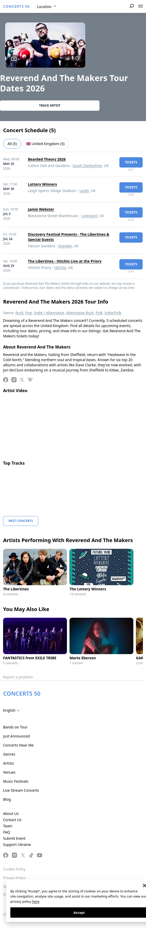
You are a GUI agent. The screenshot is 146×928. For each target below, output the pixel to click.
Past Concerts (21, 521)
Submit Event (14, 838)
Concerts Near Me (18, 745)
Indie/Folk (112, 312)
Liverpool (89, 215)
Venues (9, 772)
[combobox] (46, 7)
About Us (11, 813)
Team (7, 825)
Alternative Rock (80, 312)
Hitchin (60, 267)
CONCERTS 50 (16, 6)
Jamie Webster (41, 209)
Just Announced (16, 736)
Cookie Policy (14, 869)
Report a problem (18, 677)
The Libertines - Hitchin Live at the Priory (65, 261)
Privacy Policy (14, 877)
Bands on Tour (15, 727)
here (35, 901)
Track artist (49, 105)
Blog (7, 799)
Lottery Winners (42, 184)
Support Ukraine (17, 844)
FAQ (6, 832)
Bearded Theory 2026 (47, 159)
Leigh (84, 190)
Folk (99, 312)
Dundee (65, 245)
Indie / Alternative (49, 312)
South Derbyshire (87, 165)
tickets (131, 162)
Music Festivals (15, 781)
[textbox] (12, 710)
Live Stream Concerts (21, 790)
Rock (20, 312)
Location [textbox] (44, 6)
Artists (8, 763)
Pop (28, 312)
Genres (9, 754)
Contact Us (12, 819)
